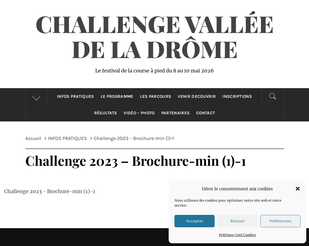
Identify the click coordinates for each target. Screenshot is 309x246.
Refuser (237, 220)
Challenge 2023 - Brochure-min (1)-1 (49, 191)
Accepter (194, 220)
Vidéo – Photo (139, 112)
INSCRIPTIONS (237, 96)
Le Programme (117, 96)
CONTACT (205, 112)
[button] (297, 188)
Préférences (280, 220)
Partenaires (175, 112)
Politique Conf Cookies (237, 235)
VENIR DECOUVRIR (197, 96)
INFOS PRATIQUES (75, 96)
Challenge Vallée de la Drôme (154, 36)
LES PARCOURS (155, 96)
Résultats (105, 112)
